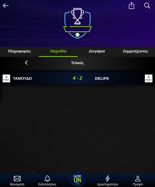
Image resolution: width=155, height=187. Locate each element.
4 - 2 (77, 78)
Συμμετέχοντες (135, 51)
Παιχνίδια (58, 51)
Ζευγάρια (97, 51)
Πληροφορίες (19, 51)
